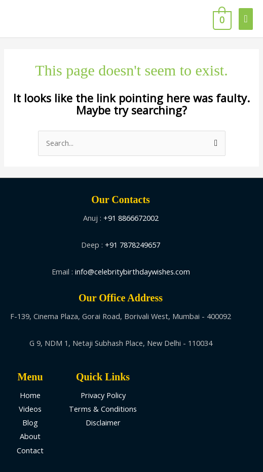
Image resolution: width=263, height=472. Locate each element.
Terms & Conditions (103, 409)
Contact (30, 450)
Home (30, 395)
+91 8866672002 (131, 218)
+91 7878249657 (132, 245)
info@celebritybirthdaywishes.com (132, 271)
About (30, 436)
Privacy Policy (103, 395)
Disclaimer (103, 422)
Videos (30, 409)
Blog (30, 422)
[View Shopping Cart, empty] (221, 19)
